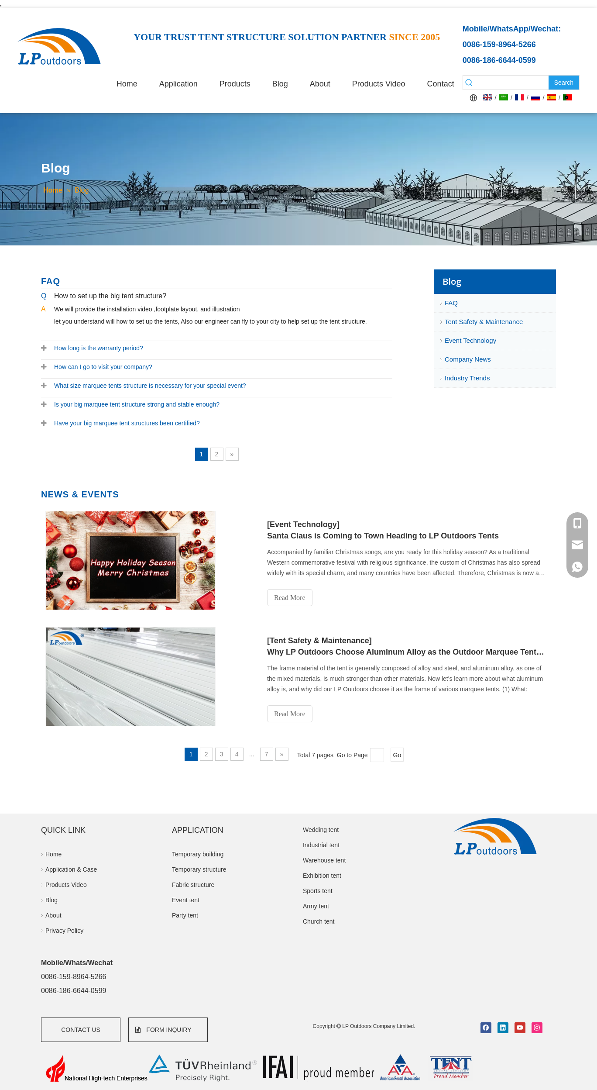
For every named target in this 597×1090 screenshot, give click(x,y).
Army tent (316, 906)
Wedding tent (321, 829)
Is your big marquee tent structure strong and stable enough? (137, 404)
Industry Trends (467, 378)
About (53, 915)
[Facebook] (485, 1027)
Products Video (66, 884)
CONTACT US (80, 1029)
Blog (51, 900)
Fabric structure (193, 884)
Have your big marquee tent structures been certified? (127, 423)
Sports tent (318, 890)
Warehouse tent (324, 860)
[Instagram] (537, 1027)
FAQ (451, 303)
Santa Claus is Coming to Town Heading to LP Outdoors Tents (383, 535)
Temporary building (197, 854)
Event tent (185, 900)
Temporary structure (199, 869)
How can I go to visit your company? (103, 366)
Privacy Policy (64, 930)
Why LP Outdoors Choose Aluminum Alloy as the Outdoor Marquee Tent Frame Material (406, 652)
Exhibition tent (322, 875)
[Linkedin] (503, 1027)
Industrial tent (321, 845)
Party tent (185, 915)
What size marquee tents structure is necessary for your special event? (150, 385)
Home (53, 854)
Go (397, 755)
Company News (468, 359)
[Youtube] (520, 1027)
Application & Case (71, 869)
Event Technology (470, 340)
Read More (289, 597)
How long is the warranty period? (98, 348)
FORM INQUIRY (163, 1029)
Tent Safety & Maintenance (484, 321)
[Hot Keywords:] (564, 83)
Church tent (318, 921)
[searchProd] (512, 83)
